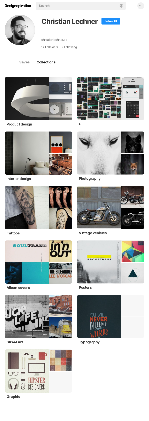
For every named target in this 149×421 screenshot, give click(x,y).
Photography (90, 178)
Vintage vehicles (93, 233)
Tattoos (13, 233)
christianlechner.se (54, 40)
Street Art (15, 342)
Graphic (13, 397)
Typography (89, 342)
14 (49, 47)
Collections (46, 62)
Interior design (19, 179)
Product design (19, 124)
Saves (24, 62)
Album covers (18, 288)
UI (80, 124)
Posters (85, 287)
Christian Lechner (69, 21)
